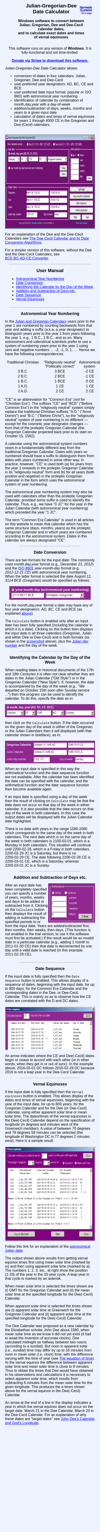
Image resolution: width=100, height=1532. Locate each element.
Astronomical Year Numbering (40, 279)
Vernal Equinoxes (30, 299)
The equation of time (75, 1360)
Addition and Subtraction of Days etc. (46, 291)
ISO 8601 (26, 568)
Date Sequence (28, 295)
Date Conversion (29, 283)
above (27, 613)
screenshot (35, 641)
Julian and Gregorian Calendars (40, 321)
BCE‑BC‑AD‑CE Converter (26, 258)
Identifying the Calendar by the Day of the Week (54, 287)
